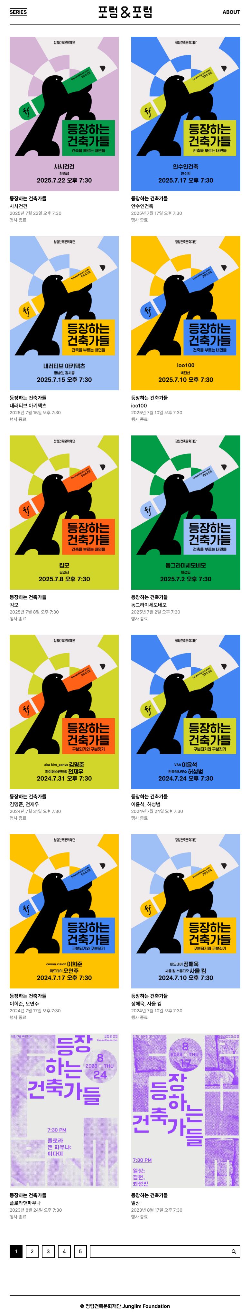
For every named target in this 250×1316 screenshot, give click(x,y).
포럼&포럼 (125, 12)
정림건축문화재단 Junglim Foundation (128, 1306)
